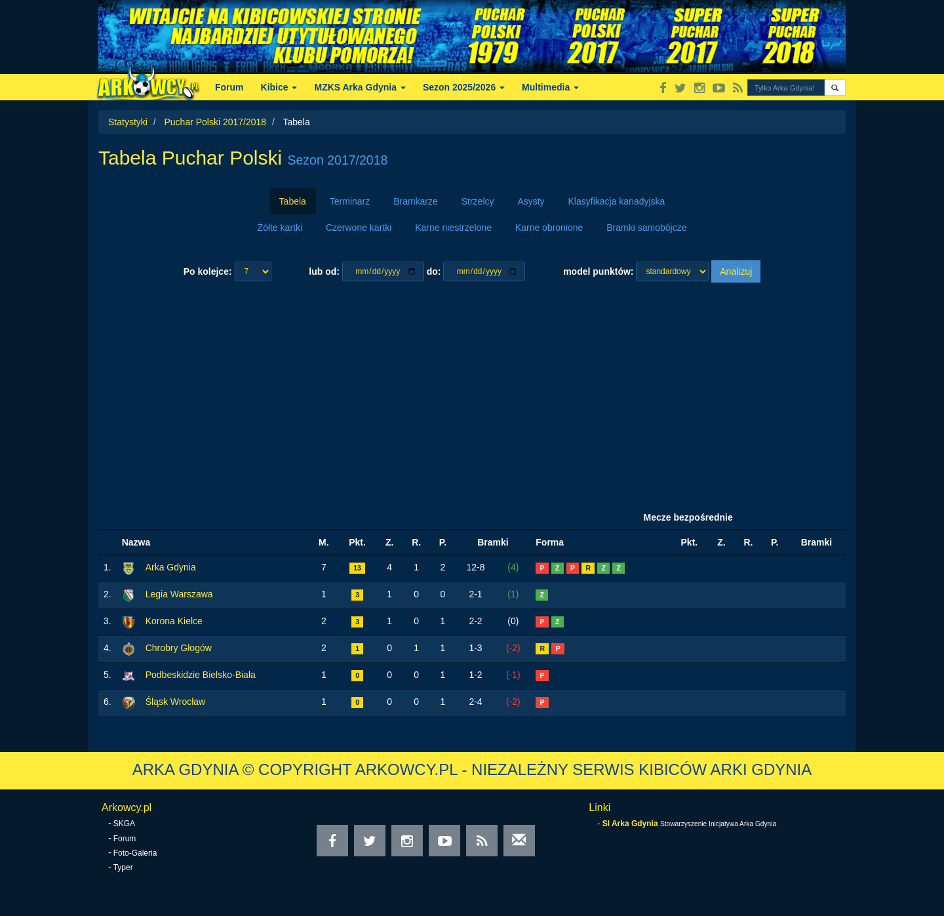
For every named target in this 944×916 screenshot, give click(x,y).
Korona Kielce (174, 621)
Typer (123, 867)
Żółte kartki (280, 227)
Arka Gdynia (171, 567)
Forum (229, 87)
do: (434, 271)
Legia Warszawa (179, 594)
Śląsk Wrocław (176, 701)
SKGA (124, 823)
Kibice (279, 87)
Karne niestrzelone (453, 227)
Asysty (530, 201)
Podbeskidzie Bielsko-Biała (201, 674)
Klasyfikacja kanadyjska (616, 201)
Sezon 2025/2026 (464, 87)
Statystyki (128, 122)
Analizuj (736, 271)
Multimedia (550, 87)
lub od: (324, 271)
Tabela (292, 201)
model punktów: (598, 271)
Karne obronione (549, 227)
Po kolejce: (208, 271)
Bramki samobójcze (646, 227)
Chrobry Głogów (179, 648)
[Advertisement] (472, 394)
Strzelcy (478, 201)
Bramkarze (415, 201)
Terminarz (350, 201)
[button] (835, 87)
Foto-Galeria (135, 853)
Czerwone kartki (358, 227)
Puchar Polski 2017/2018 (215, 122)
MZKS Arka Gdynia (359, 87)
